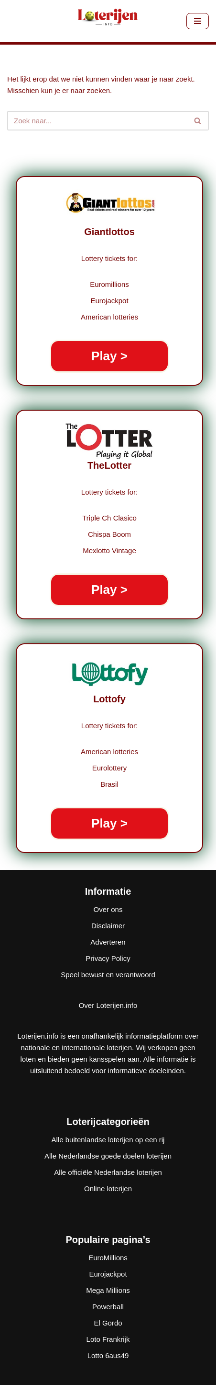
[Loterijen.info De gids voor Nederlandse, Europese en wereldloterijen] (108, 21)
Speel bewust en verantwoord (108, 975)
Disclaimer (108, 926)
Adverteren (107, 942)
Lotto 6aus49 (108, 1355)
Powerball (108, 1306)
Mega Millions (108, 1290)
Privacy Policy (108, 958)
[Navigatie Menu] (197, 21)
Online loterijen (108, 1188)
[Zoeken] (97, 120)
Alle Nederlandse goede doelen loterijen (108, 1156)
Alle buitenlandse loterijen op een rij (108, 1140)
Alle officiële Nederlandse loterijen (108, 1172)
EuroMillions (108, 1258)
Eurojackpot (108, 1274)
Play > (109, 356)
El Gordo (108, 1323)
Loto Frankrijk (108, 1339)
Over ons (108, 909)
